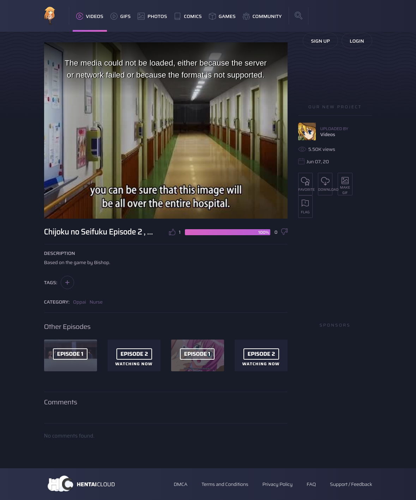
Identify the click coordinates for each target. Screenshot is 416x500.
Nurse (96, 302)
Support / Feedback (351, 484)
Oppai (79, 302)
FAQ (311, 484)
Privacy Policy (277, 484)
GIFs (120, 16)
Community (262, 16)
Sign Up (320, 41)
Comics (187, 16)
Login (357, 41)
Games (222, 16)
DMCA (180, 484)
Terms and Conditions (224, 484)
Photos (152, 16)
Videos (89, 16)
